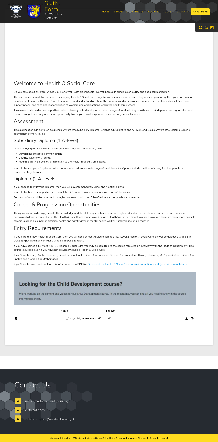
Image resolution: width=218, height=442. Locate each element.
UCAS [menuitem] (168, 11)
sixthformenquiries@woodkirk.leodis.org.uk (50, 419)
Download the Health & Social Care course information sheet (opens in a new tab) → (137, 264)
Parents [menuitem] (137, 11)
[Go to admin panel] (158, 438)
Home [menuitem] (105, 11)
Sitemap (142, 438)
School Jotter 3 (110, 438)
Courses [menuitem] (154, 11)
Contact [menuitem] (182, 11)
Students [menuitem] (120, 11)
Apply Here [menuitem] (200, 11)
